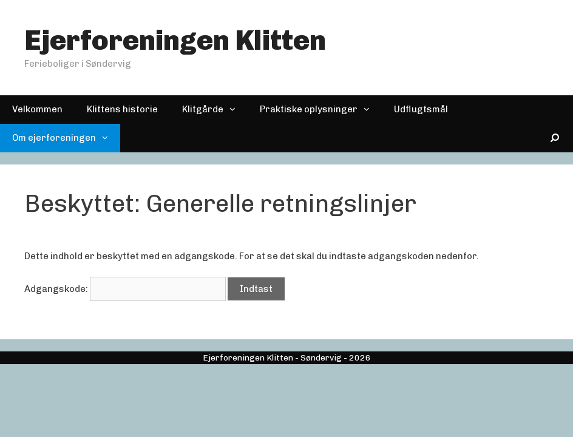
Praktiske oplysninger (321, 109)
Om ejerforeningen (66, 138)
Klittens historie (122, 109)
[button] (235, 109)
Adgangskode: (125, 288)
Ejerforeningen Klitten (175, 40)
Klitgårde (215, 109)
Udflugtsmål (421, 109)
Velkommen (37, 109)
